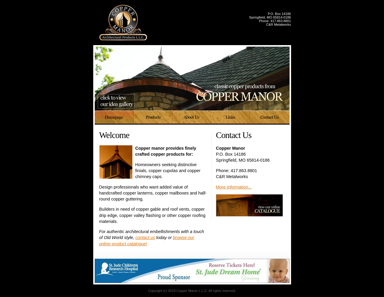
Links (231, 118)
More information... (234, 187)
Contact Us (270, 118)
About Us (192, 118)
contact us (145, 237)
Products (153, 118)
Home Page (114, 118)
